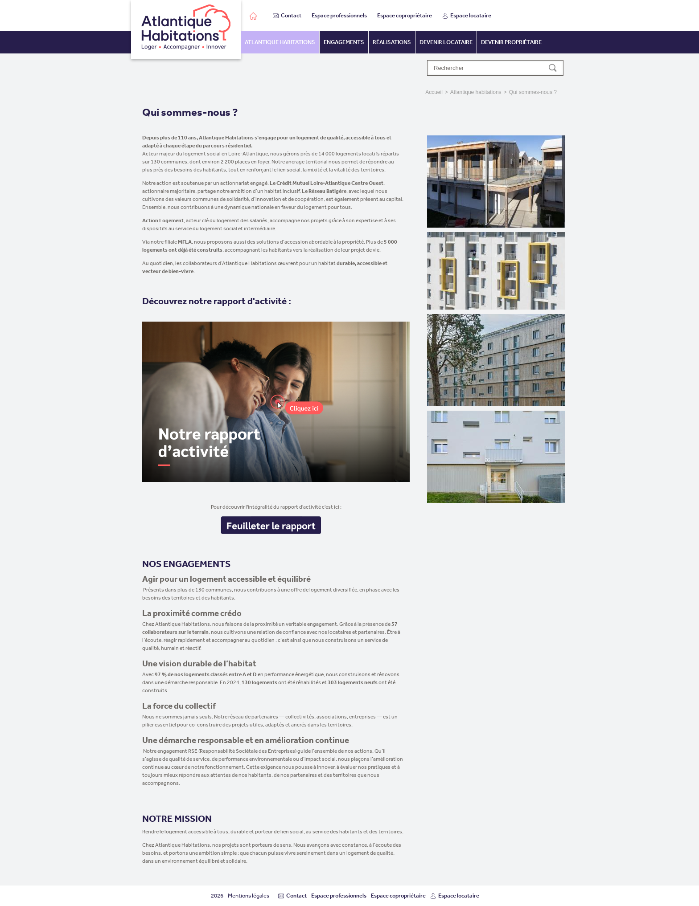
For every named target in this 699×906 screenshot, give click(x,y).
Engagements (344, 42)
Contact (287, 15)
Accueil (434, 92)
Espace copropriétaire (404, 15)
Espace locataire (466, 15)
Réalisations (392, 42)
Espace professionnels (339, 15)
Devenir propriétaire (511, 42)
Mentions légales (248, 895)
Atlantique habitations (280, 42)
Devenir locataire (446, 42)
